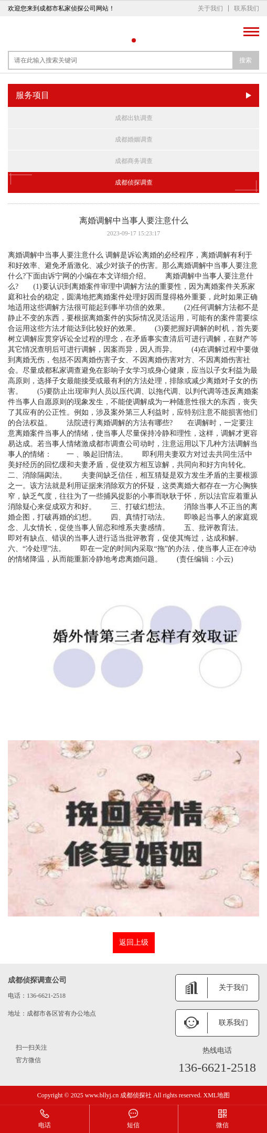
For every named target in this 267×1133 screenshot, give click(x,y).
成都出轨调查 (134, 118)
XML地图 (216, 1095)
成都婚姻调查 (134, 139)
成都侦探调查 (133, 182)
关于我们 (210, 8)
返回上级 (133, 942)
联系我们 (246, 8)
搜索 (245, 60)
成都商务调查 (134, 161)
